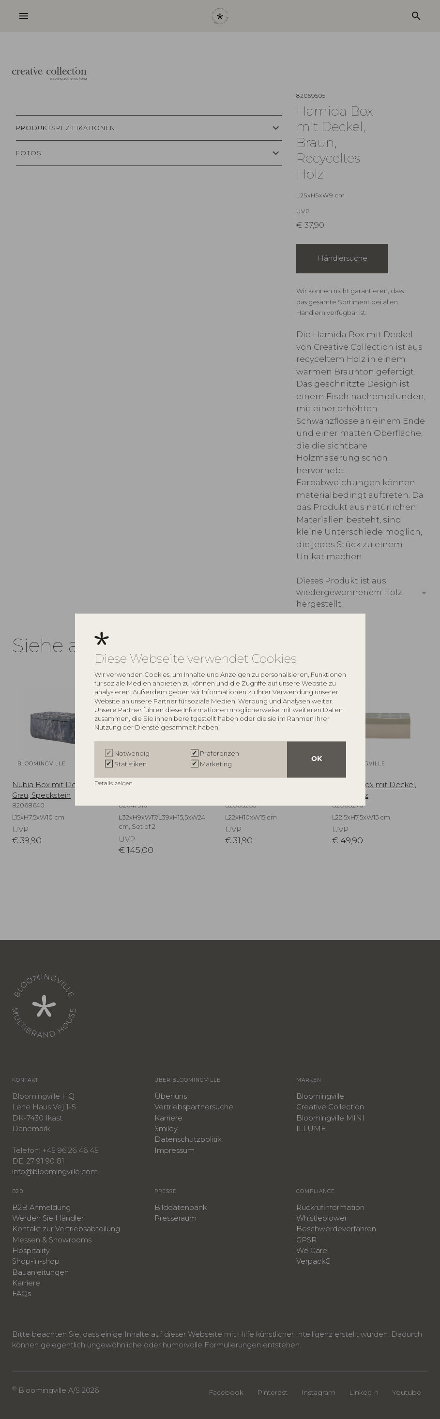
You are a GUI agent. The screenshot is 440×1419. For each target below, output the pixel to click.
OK (316, 759)
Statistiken (130, 764)
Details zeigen (114, 783)
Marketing (216, 764)
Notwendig (132, 753)
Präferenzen (219, 753)
